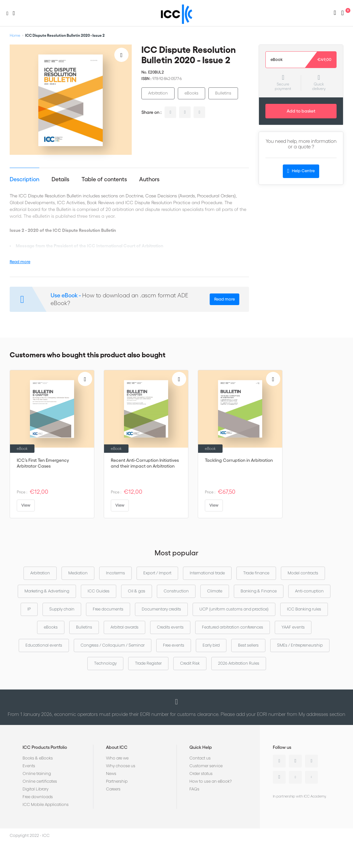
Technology (105, 663)
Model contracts (303, 572)
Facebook (311, 761)
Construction (176, 591)
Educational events (43, 645)
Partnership (117, 781)
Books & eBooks (38, 758)
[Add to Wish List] (121, 55)
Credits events (170, 627)
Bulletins (223, 93)
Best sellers (248, 645)
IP (29, 609)
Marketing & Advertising (46, 591)
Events (29, 765)
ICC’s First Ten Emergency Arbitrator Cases (43, 463)
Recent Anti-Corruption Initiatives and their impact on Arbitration (145, 463)
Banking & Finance (259, 591)
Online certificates (40, 781)
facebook (199, 112)
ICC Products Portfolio (45, 747)
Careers (113, 789)
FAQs (194, 789)
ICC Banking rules (304, 609)
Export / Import (157, 572)
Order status (201, 773)
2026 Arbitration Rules (238, 663)
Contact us (200, 758)
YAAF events (293, 627)
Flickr (311, 777)
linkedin (170, 112)
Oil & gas (136, 591)
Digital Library (35, 789)
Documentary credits (161, 609)
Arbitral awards (124, 627)
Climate (214, 591)
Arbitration (158, 93)
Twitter (295, 761)
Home (15, 35)
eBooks (191, 93)
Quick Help (200, 747)
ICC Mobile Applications (46, 804)
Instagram (279, 777)
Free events (173, 645)
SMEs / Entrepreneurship (300, 645)
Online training (37, 773)
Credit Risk (190, 663)
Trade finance (256, 572)
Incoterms (115, 572)
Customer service (206, 765)
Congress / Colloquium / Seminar (113, 645)
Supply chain (61, 609)
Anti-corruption (309, 591)
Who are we (117, 758)
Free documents (108, 609)
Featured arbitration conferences (232, 627)
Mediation (78, 572)
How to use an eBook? (210, 781)
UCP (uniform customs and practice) (234, 609)
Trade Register (148, 663)
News (111, 773)
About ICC (117, 747)
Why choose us (120, 765)
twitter (185, 112)
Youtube (295, 777)
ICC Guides (99, 591)
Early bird (211, 645)
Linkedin (279, 761)
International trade (207, 572)
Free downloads (38, 796)
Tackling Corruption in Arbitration (239, 460)
